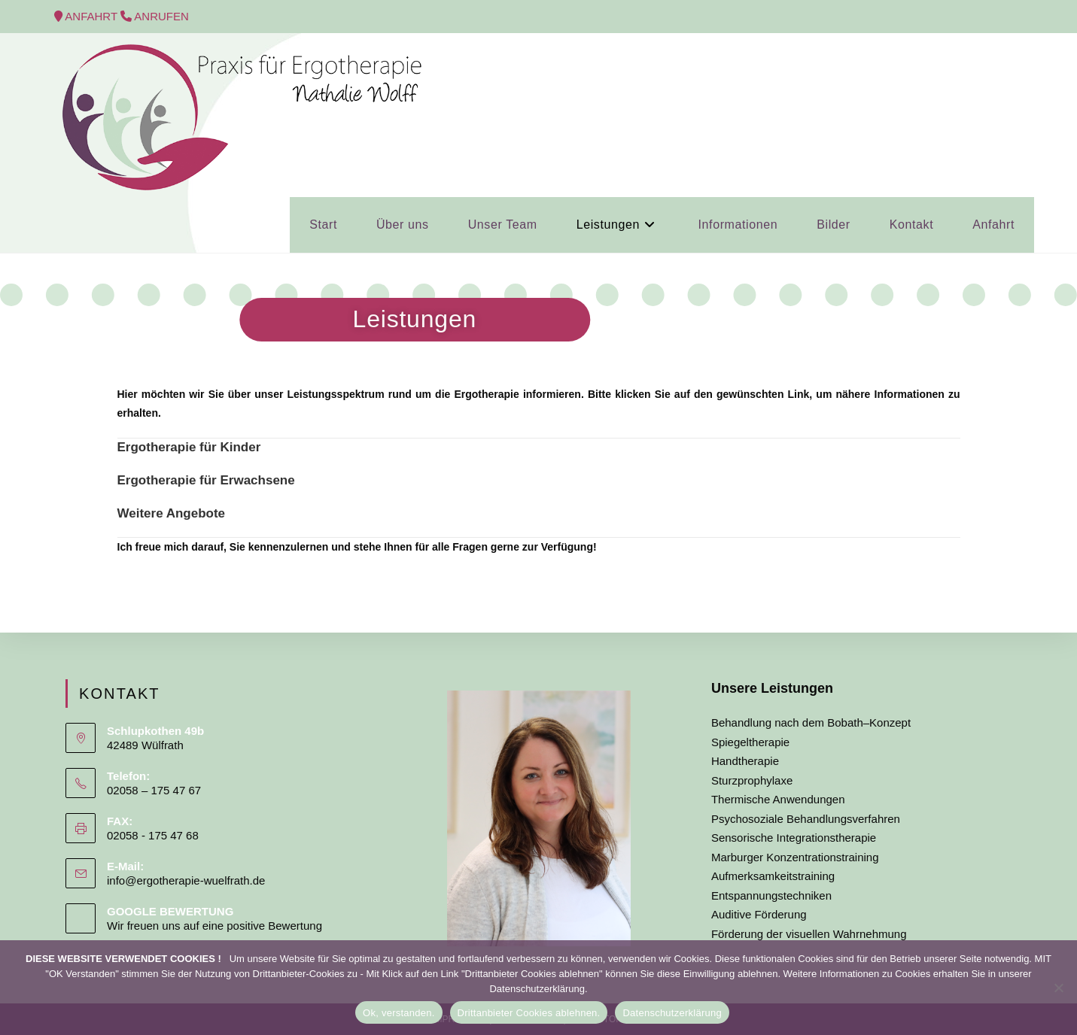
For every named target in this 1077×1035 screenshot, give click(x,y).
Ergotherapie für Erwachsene (206, 480)
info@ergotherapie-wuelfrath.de (186, 880)
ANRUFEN (161, 16)
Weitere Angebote (171, 513)
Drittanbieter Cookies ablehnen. (529, 1012)
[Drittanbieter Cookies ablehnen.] (1058, 987)
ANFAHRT (92, 16)
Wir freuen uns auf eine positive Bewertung (214, 925)
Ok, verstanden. (399, 1012)
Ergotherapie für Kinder (189, 447)
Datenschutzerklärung (671, 1012)
